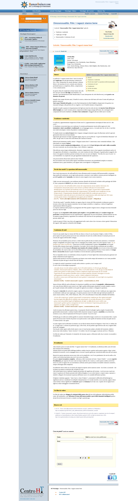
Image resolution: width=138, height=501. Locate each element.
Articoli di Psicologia (62, 16)
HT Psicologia (53, 16)
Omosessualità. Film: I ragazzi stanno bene (77, 16)
